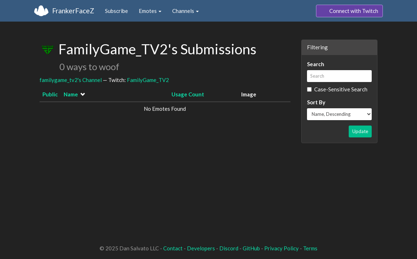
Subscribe (116, 11)
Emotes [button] (150, 11)
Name (71, 94)
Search (315, 64)
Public (50, 94)
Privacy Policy (281, 248)
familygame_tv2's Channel (71, 80)
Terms (310, 248)
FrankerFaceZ (73, 10)
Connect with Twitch (349, 11)
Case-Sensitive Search (337, 89)
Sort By (316, 102)
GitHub (251, 248)
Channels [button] (185, 11)
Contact (173, 248)
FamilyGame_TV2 (148, 80)
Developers (201, 248)
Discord (228, 248)
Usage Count (187, 94)
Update (360, 131)
